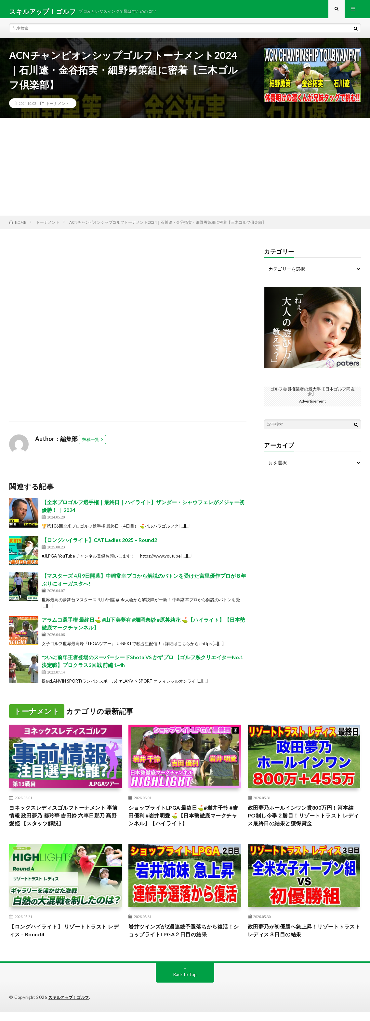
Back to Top (185, 983)
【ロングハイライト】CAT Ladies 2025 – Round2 (99, 544)
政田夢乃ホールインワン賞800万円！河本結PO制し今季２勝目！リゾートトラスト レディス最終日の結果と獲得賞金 (304, 821)
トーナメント (57, 108)
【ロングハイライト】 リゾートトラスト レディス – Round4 (64, 939)
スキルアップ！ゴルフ (70, 1006)
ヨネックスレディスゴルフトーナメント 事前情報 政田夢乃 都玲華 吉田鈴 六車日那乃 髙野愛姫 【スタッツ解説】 (63, 821)
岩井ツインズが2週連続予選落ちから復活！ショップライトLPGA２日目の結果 (181, 939)
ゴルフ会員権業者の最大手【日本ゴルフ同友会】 (312, 395)
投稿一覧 (90, 444)
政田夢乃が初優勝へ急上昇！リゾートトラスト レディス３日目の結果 (302, 939)
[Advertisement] (185, 171)
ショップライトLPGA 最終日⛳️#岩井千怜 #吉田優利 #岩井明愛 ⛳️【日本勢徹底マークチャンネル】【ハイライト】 (184, 821)
